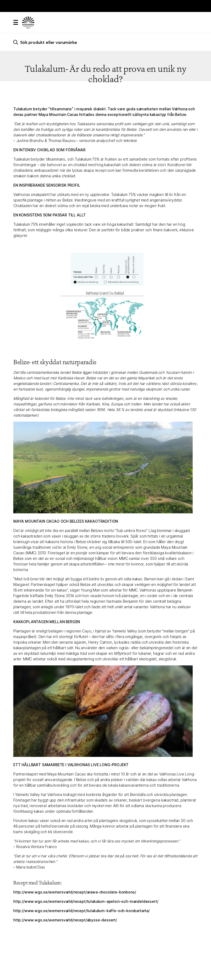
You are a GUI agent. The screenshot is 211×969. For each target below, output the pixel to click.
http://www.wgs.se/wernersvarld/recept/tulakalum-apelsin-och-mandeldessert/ (85, 901)
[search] (105, 42)
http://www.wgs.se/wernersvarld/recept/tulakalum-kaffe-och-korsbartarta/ (81, 910)
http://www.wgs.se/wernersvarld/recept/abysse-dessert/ (65, 920)
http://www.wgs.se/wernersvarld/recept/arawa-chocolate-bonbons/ (74, 892)
